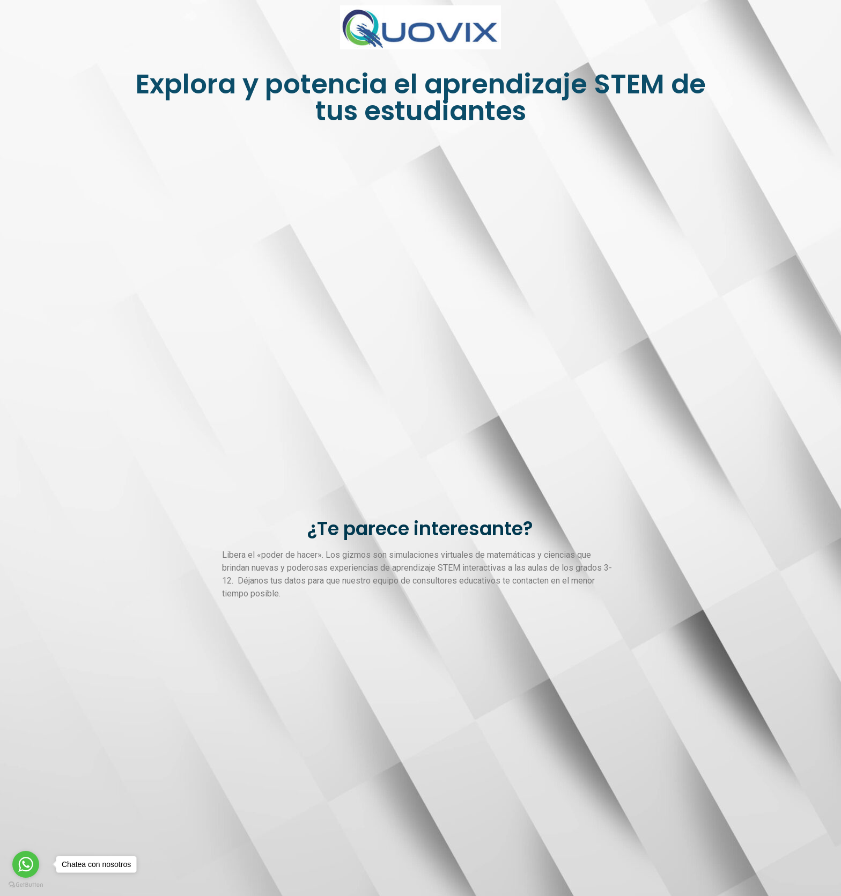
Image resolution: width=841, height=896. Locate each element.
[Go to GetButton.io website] (26, 885)
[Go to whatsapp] (25, 864)
